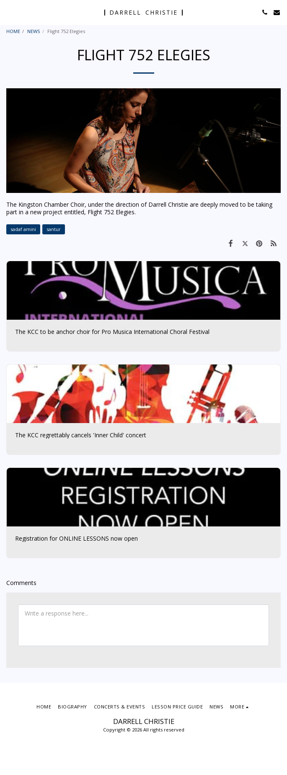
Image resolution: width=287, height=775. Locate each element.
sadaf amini (23, 229)
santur (54, 229)
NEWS (33, 31)
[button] (9, 12)
